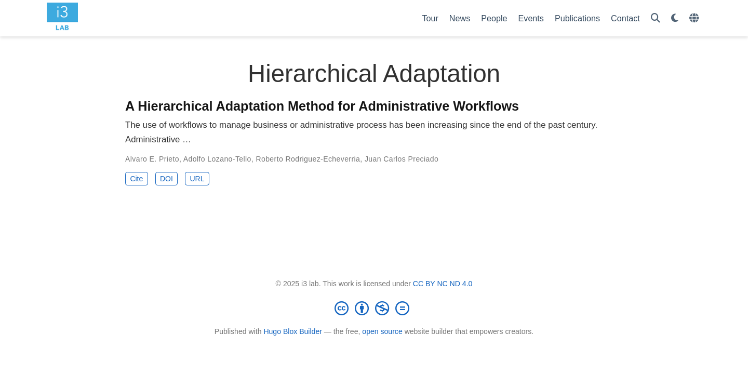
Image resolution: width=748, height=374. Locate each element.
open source (382, 331)
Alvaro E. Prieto (152, 159)
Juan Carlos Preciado (401, 159)
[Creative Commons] (374, 308)
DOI (166, 179)
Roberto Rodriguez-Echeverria (308, 159)
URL (197, 179)
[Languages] (695, 18)
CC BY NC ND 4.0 (443, 283)
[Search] (655, 18)
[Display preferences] (674, 18)
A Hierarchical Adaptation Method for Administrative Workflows (322, 106)
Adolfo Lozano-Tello (217, 159)
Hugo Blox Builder (292, 331)
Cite (136, 179)
